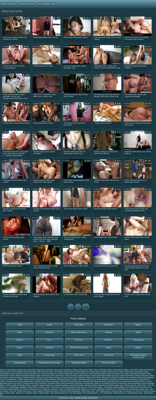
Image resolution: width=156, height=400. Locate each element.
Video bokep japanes (91, 393)
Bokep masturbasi (8, 4)
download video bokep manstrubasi (19, 381)
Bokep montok (44, 387)
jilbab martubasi (6, 385)
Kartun (20, 347)
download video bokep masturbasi (46, 381)
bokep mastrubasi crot (31, 374)
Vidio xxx (62, 389)
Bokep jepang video (135, 393)
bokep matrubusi (84, 375)
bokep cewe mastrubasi (97, 370)
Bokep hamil (134, 389)
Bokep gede (101, 389)
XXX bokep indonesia (134, 387)
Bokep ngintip (13, 389)
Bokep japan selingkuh (18, 387)
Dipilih (138, 332)
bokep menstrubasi (127, 375)
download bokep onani (87, 379)
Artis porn (12, 391)
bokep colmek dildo (131, 370)
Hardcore (108, 340)
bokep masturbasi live (115, 374)
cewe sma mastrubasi (8, 379)
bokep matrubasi (71, 375)
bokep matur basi (112, 375)
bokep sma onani (60, 377)
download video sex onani (142, 381)
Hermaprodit (138, 340)
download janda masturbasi (107, 379)
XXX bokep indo (123, 389)
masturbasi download (106, 385)
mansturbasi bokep (76, 385)
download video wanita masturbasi (61, 383)
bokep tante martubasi (110, 377)
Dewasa (108, 332)
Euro (49, 340)
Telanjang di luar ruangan (49, 363)
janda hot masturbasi (119, 383)
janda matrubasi (148, 383)
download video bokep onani (70, 381)
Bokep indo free (36, 389)
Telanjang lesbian (79, 363)
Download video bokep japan (70, 391)
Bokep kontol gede (51, 391)
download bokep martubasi (46, 379)
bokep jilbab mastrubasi (99, 372)
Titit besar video (108, 363)
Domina (19, 340)
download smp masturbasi (128, 379)
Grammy (79, 340)
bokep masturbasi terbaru (25, 375)
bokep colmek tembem (65, 372)
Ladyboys (49, 347)
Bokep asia (144, 389)
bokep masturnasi (57, 375)
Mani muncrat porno (78, 347)
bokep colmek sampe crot (47, 372)
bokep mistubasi (29, 377)
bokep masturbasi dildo (97, 374)
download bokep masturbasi (67, 379)
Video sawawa (37, 391)
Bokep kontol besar (24, 391)
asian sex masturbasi (8, 370)
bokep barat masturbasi (62, 370)
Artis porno (108, 325)
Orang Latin (49, 355)
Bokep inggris (44, 393)
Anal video (79, 325)
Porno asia (108, 355)
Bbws (19, 332)
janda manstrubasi (134, 383)
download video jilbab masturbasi (94, 381)
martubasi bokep (90, 385)
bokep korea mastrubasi (134, 372)
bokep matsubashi (98, 375)
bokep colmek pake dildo (27, 372)
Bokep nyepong (119, 387)
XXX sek (150, 385)
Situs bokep (55, 387)
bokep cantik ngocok (80, 370)
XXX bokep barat (106, 393)
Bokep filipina (33, 387)
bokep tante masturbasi (128, 377)
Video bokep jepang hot (59, 393)
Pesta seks (79, 355)
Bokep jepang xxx (120, 393)
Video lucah (142, 385)
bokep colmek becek (115, 370)
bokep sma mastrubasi (45, 377)
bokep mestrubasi (16, 377)
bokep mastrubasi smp (49, 374)
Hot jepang (108, 387)
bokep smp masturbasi (76, 377)
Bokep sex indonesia (50, 389)
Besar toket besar (78, 332)
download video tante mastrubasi (35, 383)
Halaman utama (67, 398)
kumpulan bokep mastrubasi (42, 385)
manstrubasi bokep (61, 385)
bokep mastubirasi (65, 374)
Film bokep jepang (103, 391)
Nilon (20, 355)
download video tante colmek (11, 383)
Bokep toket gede (73, 389)
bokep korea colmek (116, 372)
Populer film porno (27, 4)
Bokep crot (20, 393)
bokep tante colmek (93, 377)
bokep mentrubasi (141, 375)
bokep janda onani (82, 372)
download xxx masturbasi (84, 383)
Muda (108, 347)
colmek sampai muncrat (26, 379)
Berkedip (49, 332)
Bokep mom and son (88, 389)
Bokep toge (119, 385)
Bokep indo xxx (81, 387)
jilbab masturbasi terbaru (22, 385)
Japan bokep (10, 393)
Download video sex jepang (121, 391)
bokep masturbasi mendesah (135, 374)
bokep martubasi (16, 374)
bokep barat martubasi (44, 370)
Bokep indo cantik (88, 391)
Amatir (49, 325)
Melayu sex (4, 387)
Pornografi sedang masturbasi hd (138, 356)
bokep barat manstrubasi (26, 370)
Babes (138, 325)
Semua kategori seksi (46, 4)
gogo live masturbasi (102, 383)
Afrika (19, 325)
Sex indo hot (24, 389)
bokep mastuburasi (80, 374)
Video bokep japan (68, 387)
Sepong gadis (20, 363)
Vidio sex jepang (130, 385)
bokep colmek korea (146, 370)
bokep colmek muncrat (8, 372)
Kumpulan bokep (31, 393)
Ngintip (138, 347)
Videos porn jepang (95, 387)
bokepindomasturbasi (146, 377)
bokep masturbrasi (43, 375)
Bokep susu (111, 389)
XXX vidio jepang (75, 393)
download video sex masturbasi (119, 381)
